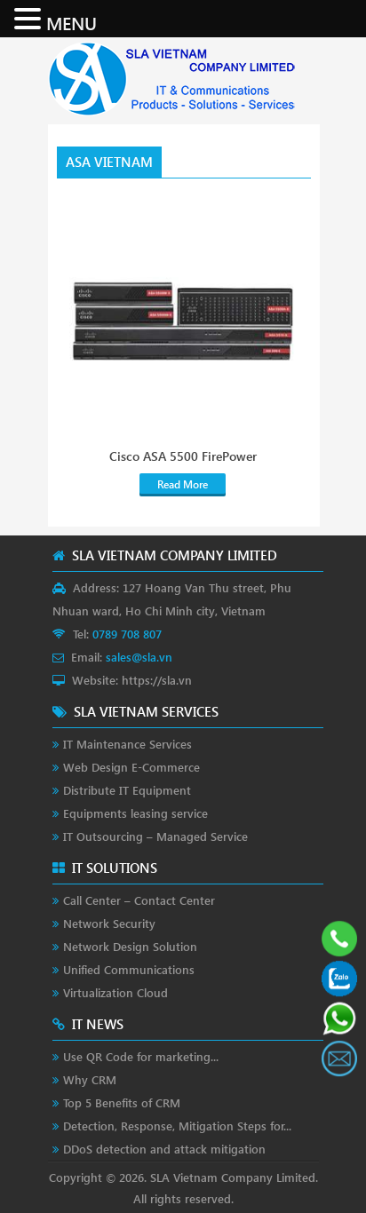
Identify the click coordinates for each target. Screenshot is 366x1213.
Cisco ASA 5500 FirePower (183, 456)
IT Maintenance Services (127, 743)
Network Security (109, 923)
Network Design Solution (130, 946)
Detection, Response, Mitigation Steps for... (177, 1125)
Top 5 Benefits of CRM (121, 1102)
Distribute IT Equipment (127, 789)
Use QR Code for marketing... (141, 1056)
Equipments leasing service (135, 813)
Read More (182, 484)
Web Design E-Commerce (131, 766)
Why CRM (89, 1079)
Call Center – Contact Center (139, 900)
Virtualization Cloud (115, 992)
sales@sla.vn (139, 656)
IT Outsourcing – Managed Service (155, 836)
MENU (71, 22)
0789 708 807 (127, 633)
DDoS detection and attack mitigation (164, 1148)
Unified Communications (129, 969)
